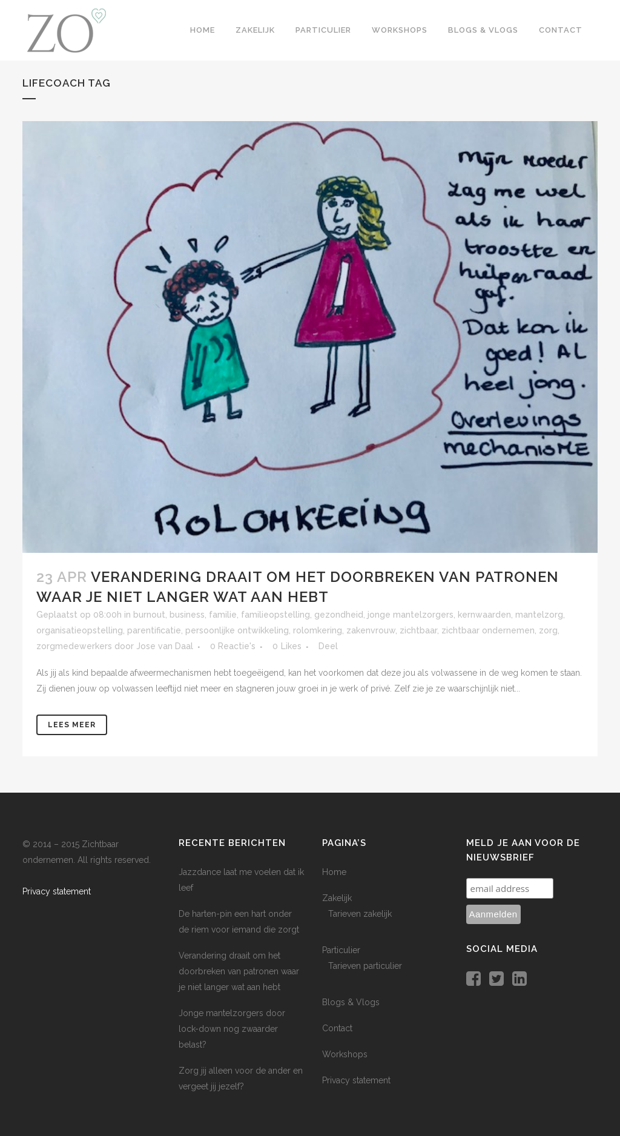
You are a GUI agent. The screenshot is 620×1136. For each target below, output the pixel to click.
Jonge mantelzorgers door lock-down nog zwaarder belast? (232, 1028)
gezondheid (338, 614)
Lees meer (72, 725)
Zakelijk (337, 898)
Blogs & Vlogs (351, 1002)
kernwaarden (484, 614)
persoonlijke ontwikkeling (237, 630)
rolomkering (317, 630)
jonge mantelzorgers (410, 614)
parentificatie (154, 630)
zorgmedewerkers (74, 646)
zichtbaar (418, 630)
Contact (337, 1028)
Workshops (345, 1054)
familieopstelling (275, 614)
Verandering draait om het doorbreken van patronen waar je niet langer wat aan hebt (239, 971)
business (187, 614)
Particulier (341, 950)
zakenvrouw (370, 630)
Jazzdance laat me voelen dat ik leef (241, 880)
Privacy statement (56, 891)
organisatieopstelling (79, 630)
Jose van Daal (164, 646)
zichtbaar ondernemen (488, 630)
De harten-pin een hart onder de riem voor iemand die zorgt (239, 921)
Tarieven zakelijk (360, 914)
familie (223, 614)
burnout (149, 614)
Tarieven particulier (365, 966)
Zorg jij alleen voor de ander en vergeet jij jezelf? (241, 1078)
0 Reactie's (233, 646)
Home (334, 872)
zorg (548, 630)
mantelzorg (539, 614)
